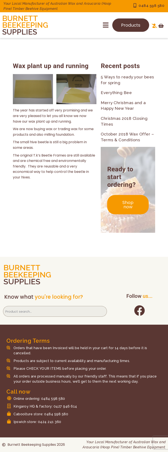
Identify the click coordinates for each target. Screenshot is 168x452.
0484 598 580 (151, 5)
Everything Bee (116, 92)
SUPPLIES (19, 31)
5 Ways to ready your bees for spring (127, 80)
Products (130, 25)
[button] (105, 25)
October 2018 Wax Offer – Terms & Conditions (127, 137)
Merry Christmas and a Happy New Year (123, 105)
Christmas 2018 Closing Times (124, 121)
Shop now (128, 204)
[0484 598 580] (135, 5)
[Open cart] (161, 25)
